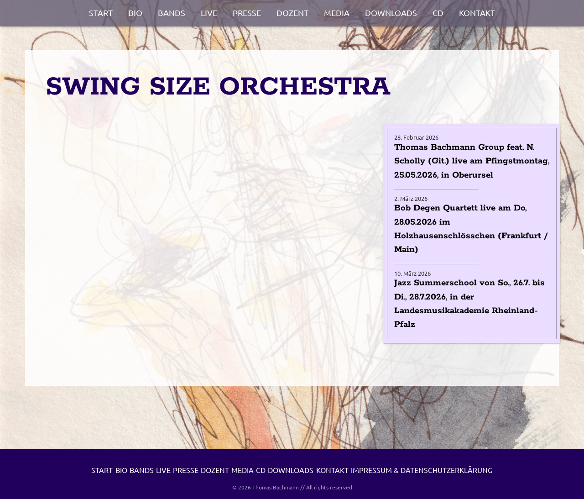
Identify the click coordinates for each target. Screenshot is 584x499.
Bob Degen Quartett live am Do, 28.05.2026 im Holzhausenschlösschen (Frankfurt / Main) (471, 229)
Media (336, 12)
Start (101, 12)
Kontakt (477, 12)
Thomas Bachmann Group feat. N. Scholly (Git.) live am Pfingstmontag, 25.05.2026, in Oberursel (471, 161)
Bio (135, 12)
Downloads (391, 12)
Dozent (292, 12)
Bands (171, 12)
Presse (247, 12)
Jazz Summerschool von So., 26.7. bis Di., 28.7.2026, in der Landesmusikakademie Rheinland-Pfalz (469, 304)
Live (209, 12)
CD (438, 12)
